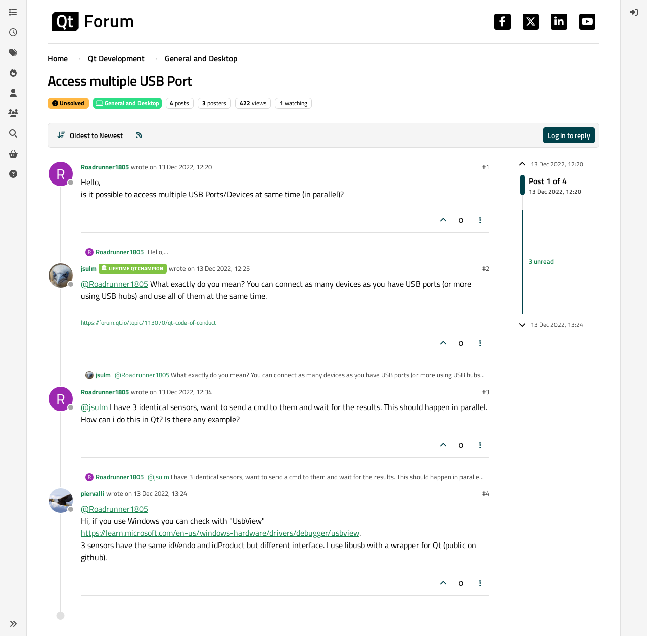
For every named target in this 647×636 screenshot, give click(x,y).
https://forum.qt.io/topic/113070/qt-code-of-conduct (148, 322)
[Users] (13, 93)
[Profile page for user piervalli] (61, 500)
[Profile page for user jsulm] (61, 275)
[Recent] (13, 32)
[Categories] (13, 12)
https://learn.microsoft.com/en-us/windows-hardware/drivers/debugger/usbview (220, 533)
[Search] (13, 133)
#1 (485, 167)
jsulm (89, 268)
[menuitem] (634, 12)
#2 (485, 268)
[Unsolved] (13, 174)
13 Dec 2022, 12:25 (223, 268)
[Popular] (13, 73)
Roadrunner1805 (105, 167)
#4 (485, 493)
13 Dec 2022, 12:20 (185, 167)
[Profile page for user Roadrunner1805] (61, 174)
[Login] (634, 12)
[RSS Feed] (139, 135)
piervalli (92, 493)
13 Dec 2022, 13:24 (160, 493)
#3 (485, 392)
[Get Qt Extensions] (13, 154)
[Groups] (13, 113)
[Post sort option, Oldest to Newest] (89, 135)
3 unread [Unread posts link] (541, 261)
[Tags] (13, 52)
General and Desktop (127, 103)
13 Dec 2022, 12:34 (185, 392)
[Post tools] (481, 220)
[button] (13, 624)
